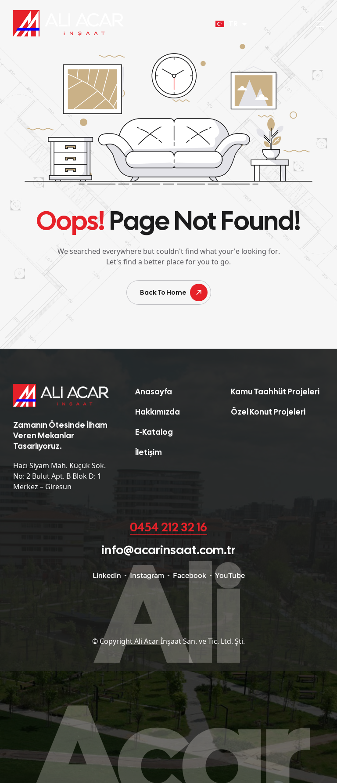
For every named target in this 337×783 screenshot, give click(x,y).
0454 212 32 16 (168, 527)
